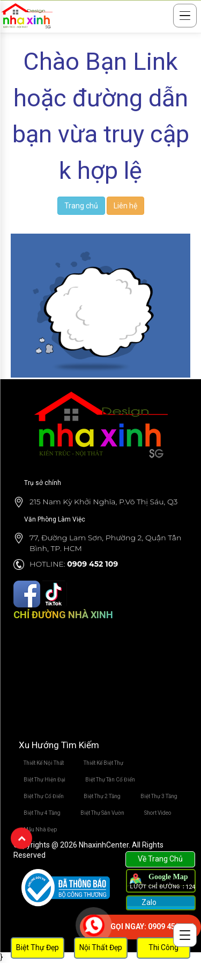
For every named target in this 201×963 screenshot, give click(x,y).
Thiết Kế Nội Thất (44, 763)
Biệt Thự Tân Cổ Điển (110, 780)
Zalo (148, 902)
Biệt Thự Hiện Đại (44, 780)
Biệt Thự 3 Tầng (158, 796)
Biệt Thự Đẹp (37, 947)
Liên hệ (125, 205)
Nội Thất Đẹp (100, 947)
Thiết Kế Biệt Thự (103, 763)
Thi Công (163, 947)
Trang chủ (81, 205)
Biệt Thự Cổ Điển (44, 796)
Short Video (157, 813)
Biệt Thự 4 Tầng (42, 813)
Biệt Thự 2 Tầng (102, 796)
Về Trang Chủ (160, 859)
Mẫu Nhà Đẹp (40, 829)
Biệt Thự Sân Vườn (102, 813)
